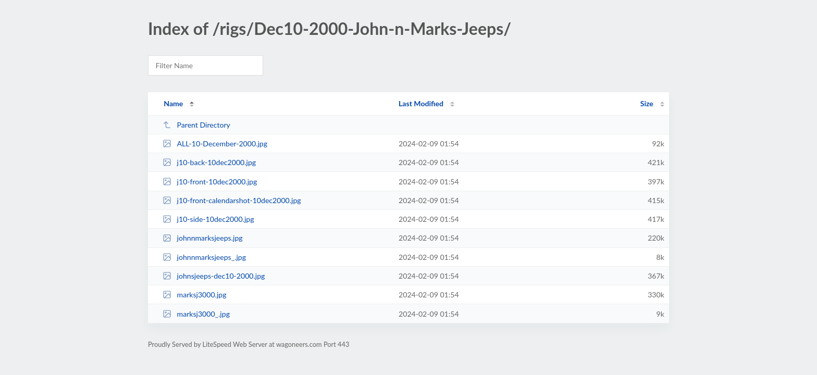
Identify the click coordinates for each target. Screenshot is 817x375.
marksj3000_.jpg (196, 313)
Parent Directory (196, 124)
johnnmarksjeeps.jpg (202, 237)
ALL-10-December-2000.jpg (215, 143)
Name (173, 103)
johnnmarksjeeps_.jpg (204, 257)
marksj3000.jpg (194, 294)
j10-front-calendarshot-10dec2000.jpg (232, 200)
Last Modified (421, 103)
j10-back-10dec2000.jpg (209, 162)
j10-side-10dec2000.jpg (208, 219)
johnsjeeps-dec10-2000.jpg (214, 275)
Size (646, 103)
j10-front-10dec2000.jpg (210, 181)
